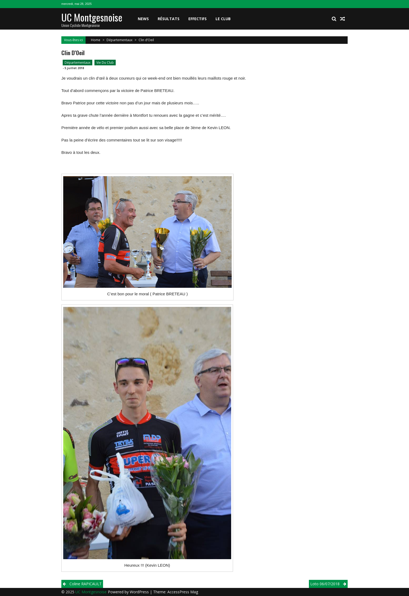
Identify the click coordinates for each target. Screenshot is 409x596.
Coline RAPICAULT (85, 583)
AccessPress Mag (182, 591)
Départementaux (119, 40)
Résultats (168, 18)
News (143, 18)
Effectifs (197, 18)
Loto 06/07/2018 (325, 583)
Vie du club (105, 62)
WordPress (140, 591)
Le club (223, 18)
